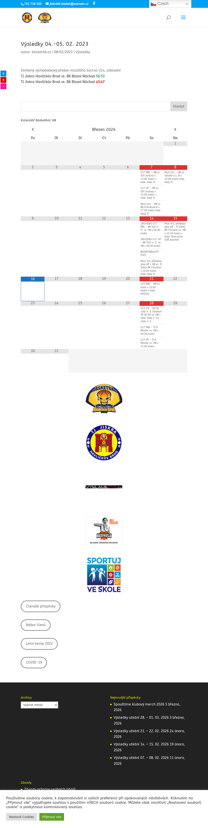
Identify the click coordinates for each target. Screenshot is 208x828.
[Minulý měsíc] (32, 129)
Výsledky (83, 52)
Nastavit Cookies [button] (21, 817)
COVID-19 (34, 662)
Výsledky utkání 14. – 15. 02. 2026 (141, 744)
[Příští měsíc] (175, 129)
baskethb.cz (41, 52)
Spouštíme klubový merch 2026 (139, 704)
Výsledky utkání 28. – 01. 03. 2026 (141, 718)
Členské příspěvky (40, 606)
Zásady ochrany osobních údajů (50, 789)
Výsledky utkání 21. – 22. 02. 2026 (141, 731)
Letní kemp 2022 (39, 644)
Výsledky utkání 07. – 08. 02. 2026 (141, 758)
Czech (160, 4)
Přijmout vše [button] (51, 817)
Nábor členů (36, 625)
